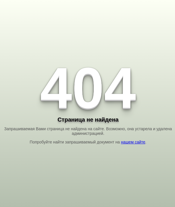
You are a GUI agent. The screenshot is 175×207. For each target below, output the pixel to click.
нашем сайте (133, 142)
